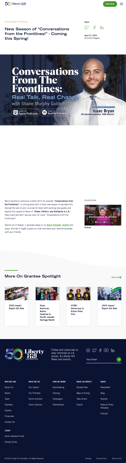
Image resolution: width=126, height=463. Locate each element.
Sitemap (88, 458)
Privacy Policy (101, 458)
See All (115, 278)
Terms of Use (116, 458)
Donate (110, 4)
